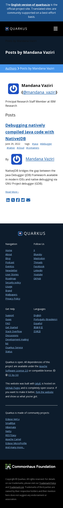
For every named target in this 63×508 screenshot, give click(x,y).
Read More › (12, 191)
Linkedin (38, 270)
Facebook (39, 266)
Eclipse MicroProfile (16, 443)
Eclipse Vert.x (12, 419)
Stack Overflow (13, 331)
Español (38, 323)
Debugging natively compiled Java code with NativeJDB (29, 131)
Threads (38, 262)
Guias (8, 319)
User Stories (12, 274)
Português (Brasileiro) (45, 319)
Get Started (11, 327)
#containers (32, 147)
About (8, 254)
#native (11, 147)
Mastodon (39, 258)
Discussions (11, 335)
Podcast (9, 262)
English (37, 315)
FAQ (7, 323)
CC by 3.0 (13, 375)
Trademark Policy (47, 483)
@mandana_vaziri (39, 92)
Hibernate (10, 427)
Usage (8, 286)
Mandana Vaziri (40, 159)
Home (8, 250)
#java (35, 143)
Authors (10, 68)
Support (9, 315)
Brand (8, 290)
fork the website (44, 392)
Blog (7, 258)
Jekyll (37, 383)
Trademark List (17, 487)
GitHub (37, 278)
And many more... (14, 447)
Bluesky (38, 254)
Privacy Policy (12, 298)
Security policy (13, 282)
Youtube (38, 274)
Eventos (9, 266)
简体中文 (38, 327)
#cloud (20, 147)
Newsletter (11, 270)
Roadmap (10, 278)
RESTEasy (10, 435)
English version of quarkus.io (30, 5)
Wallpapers (11, 294)
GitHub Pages (12, 387)
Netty (8, 431)
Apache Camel (13, 439)
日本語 (37, 331)
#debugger (46, 143)
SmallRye (10, 423)
